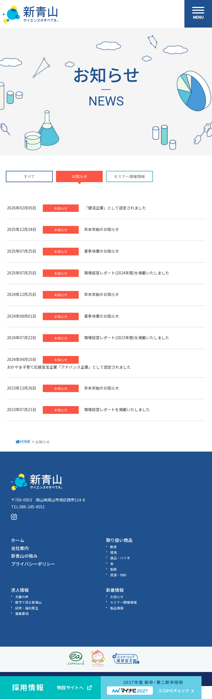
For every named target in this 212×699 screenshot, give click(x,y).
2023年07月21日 (21, 409)
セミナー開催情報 (129, 176)
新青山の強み (24, 555)
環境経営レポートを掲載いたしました (117, 409)
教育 (113, 546)
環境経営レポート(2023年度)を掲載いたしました (126, 337)
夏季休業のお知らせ (101, 251)
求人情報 (20, 590)
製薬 (113, 569)
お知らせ (79, 176)
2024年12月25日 (21, 294)
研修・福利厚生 (26, 608)
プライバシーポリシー (33, 563)
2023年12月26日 (21, 388)
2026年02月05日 (21, 207)
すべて (29, 176)
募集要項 (21, 613)
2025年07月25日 (21, 251)
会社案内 (20, 548)
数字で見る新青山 (28, 602)
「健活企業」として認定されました (115, 207)
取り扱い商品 (119, 540)
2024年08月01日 (21, 316)
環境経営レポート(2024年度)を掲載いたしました (126, 273)
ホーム (17, 540)
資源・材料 (118, 575)
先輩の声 (21, 596)
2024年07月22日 (21, 337)
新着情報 (115, 590)
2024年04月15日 (21, 359)
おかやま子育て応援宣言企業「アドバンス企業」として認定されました (69, 367)
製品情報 (116, 608)
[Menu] (198, 14)
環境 (113, 552)
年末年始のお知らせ (101, 229)
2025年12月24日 (21, 229)
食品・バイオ (120, 557)
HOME (23, 441)
